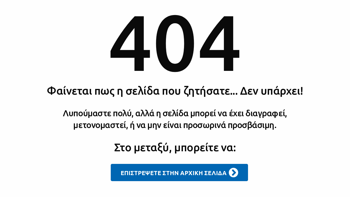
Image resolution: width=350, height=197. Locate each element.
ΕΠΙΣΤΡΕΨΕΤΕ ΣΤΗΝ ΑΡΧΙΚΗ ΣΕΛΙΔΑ (179, 172)
